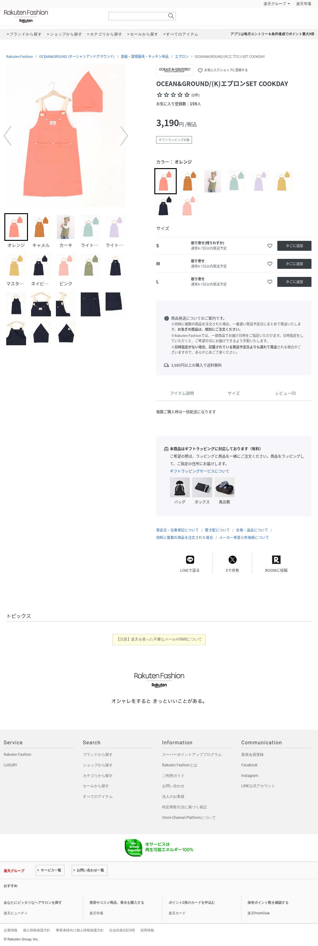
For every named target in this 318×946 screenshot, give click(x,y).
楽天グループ (275, 4)
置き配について (217, 530)
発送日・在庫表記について (177, 530)
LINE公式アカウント (258, 786)
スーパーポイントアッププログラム (192, 754)
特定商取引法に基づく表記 (184, 807)
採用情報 (147, 930)
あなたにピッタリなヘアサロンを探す (33, 903)
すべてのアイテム (98, 796)
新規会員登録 (252, 754)
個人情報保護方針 (36, 930)
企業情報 (10, 930)
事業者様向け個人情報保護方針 (80, 930)
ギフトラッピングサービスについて (199, 471)
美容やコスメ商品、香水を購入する (116, 903)
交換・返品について (252, 530)
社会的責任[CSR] (122, 930)
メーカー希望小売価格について (244, 537)
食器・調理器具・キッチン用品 (145, 56)
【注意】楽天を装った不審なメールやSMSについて (159, 639)
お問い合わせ (173, 786)
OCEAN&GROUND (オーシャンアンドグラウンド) (77, 56)
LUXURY (10, 765)
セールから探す (96, 786)
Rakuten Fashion (52, 16)
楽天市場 (303, 4)
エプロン (182, 56)
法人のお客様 (173, 796)
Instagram (249, 776)
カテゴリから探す (98, 776)
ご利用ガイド (173, 776)
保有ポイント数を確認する (268, 903)
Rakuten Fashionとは (179, 765)
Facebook (249, 765)
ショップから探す (98, 765)
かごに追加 (294, 245)
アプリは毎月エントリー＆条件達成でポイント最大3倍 (272, 34)
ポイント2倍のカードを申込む (192, 903)
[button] (7, 135)
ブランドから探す (98, 754)
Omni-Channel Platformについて (189, 817)
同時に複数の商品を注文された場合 (184, 537)
